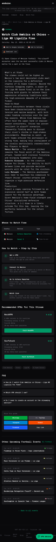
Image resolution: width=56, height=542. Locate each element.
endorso (7, 3)
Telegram (15, 423)
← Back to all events (28, 511)
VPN (9, 22)
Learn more (37, 10)
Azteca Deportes (24, 234)
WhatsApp (15, 418)
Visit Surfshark (28, 357)
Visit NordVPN (28, 330)
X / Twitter (40, 418)
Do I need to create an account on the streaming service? (27, 401)
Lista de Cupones (29, 535)
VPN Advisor (44, 536)
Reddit (40, 423)
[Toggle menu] (53, 3)
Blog (21, 15)
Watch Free (30, 15)
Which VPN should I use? (16, 392)
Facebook (15, 427)
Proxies (7, 535)
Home (3, 22)
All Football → (48, 442)
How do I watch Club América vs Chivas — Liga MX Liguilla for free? (27, 383)
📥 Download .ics (10, 52)
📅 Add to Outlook (35, 47)
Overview (5, 15)
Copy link (40, 427)
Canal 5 (20, 239)
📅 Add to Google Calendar (13, 47)
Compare (14, 15)
